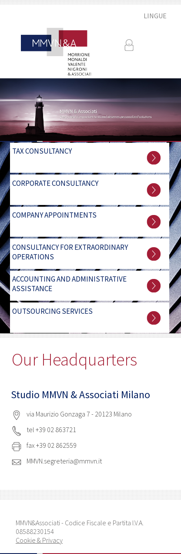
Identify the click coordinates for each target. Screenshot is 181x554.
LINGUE (155, 15)
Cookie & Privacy (39, 540)
